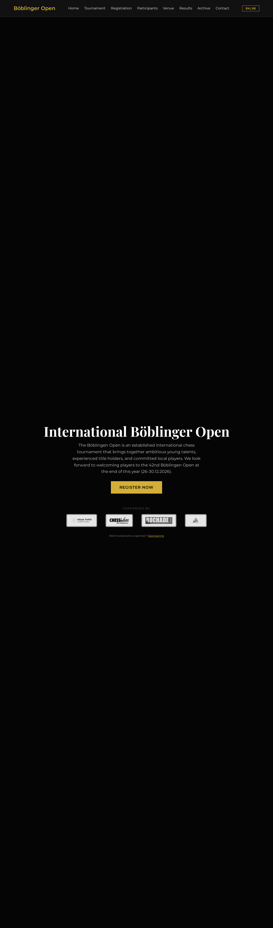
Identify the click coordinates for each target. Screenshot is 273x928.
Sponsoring (156, 535)
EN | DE (251, 8)
